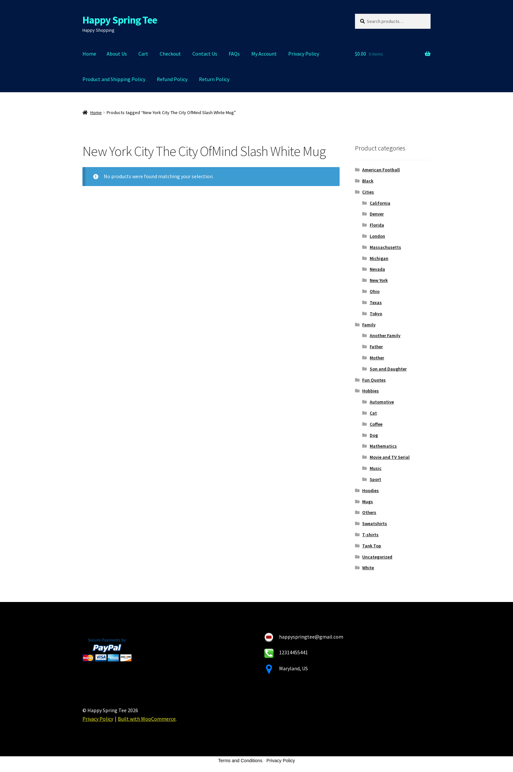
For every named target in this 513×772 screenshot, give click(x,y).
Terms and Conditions (240, 760)
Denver (377, 214)
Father (376, 347)
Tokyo (376, 314)
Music (375, 468)
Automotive (382, 402)
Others (369, 512)
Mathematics (383, 446)
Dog (374, 435)
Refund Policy (172, 79)
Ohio (375, 291)
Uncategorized (377, 557)
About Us (117, 53)
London (377, 236)
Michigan (379, 258)
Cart (143, 53)
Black (367, 181)
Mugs (367, 502)
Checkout (170, 53)
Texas (376, 302)
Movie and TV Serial (390, 457)
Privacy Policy (303, 53)
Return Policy (214, 79)
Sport (375, 479)
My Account (264, 53)
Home (89, 53)
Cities (368, 192)
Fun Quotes (374, 380)
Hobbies (370, 391)
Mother (377, 358)
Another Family (385, 335)
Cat (373, 413)
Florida (377, 225)
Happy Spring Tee (119, 19)
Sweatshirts (374, 523)
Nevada (377, 269)
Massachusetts (385, 247)
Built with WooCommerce (147, 718)
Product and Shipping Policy (113, 79)
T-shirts (370, 535)
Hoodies (370, 490)
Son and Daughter (388, 369)
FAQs (234, 53)
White (368, 568)
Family (369, 325)
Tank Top (371, 546)
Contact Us (204, 53)
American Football (381, 170)
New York (379, 280)
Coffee (376, 424)
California (380, 203)
